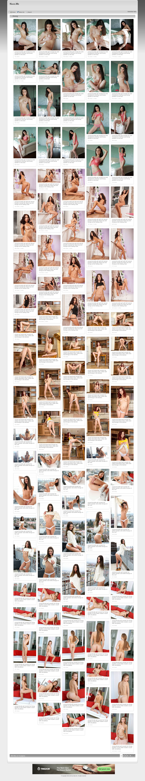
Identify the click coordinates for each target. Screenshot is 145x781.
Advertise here (132, 11)
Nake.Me (75, 775)
